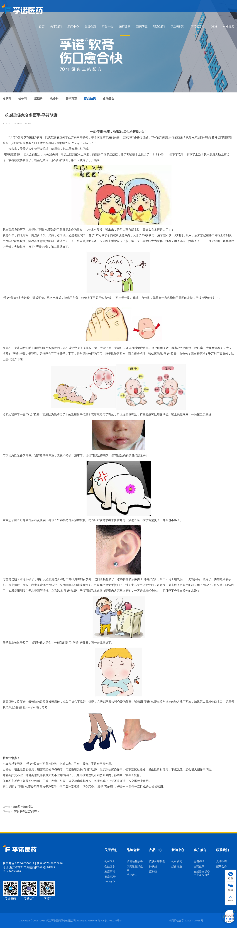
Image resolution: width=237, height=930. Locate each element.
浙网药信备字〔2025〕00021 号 (186, 920)
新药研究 (142, 26)
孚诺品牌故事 (135, 861)
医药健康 (124, 26)
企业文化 (109, 881)
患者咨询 (199, 861)
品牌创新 (90, 26)
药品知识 (90, 98)
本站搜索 (228, 26)
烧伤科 (22, 98)
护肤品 (153, 866)
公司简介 (109, 861)
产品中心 (107, 26)
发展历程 (109, 871)
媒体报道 (176, 866)
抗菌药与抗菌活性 (23, 806)
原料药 (153, 871)
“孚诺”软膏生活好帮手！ (26, 811)
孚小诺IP (132, 874)
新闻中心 (73, 26)
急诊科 (54, 98)
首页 (42, 26)
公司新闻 (176, 861)
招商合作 (221, 866)
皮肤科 (7, 98)
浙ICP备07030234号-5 (109, 920)
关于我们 (56, 26)
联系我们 (159, 26)
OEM (214, 26)
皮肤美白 (108, 98)
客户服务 (200, 850)
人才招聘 (221, 861)
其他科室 (71, 98)
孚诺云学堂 (197, 26)
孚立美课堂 (177, 26)
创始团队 (109, 866)
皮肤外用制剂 (157, 861)
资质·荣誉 (110, 876)
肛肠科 (38, 98)
